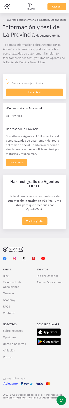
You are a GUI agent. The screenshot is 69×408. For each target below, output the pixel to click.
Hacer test (34, 92)
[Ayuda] (61, 400)
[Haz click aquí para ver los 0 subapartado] (16, 162)
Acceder (57, 6)
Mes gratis (30, 6)
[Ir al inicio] (7, 6)
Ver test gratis (34, 221)
